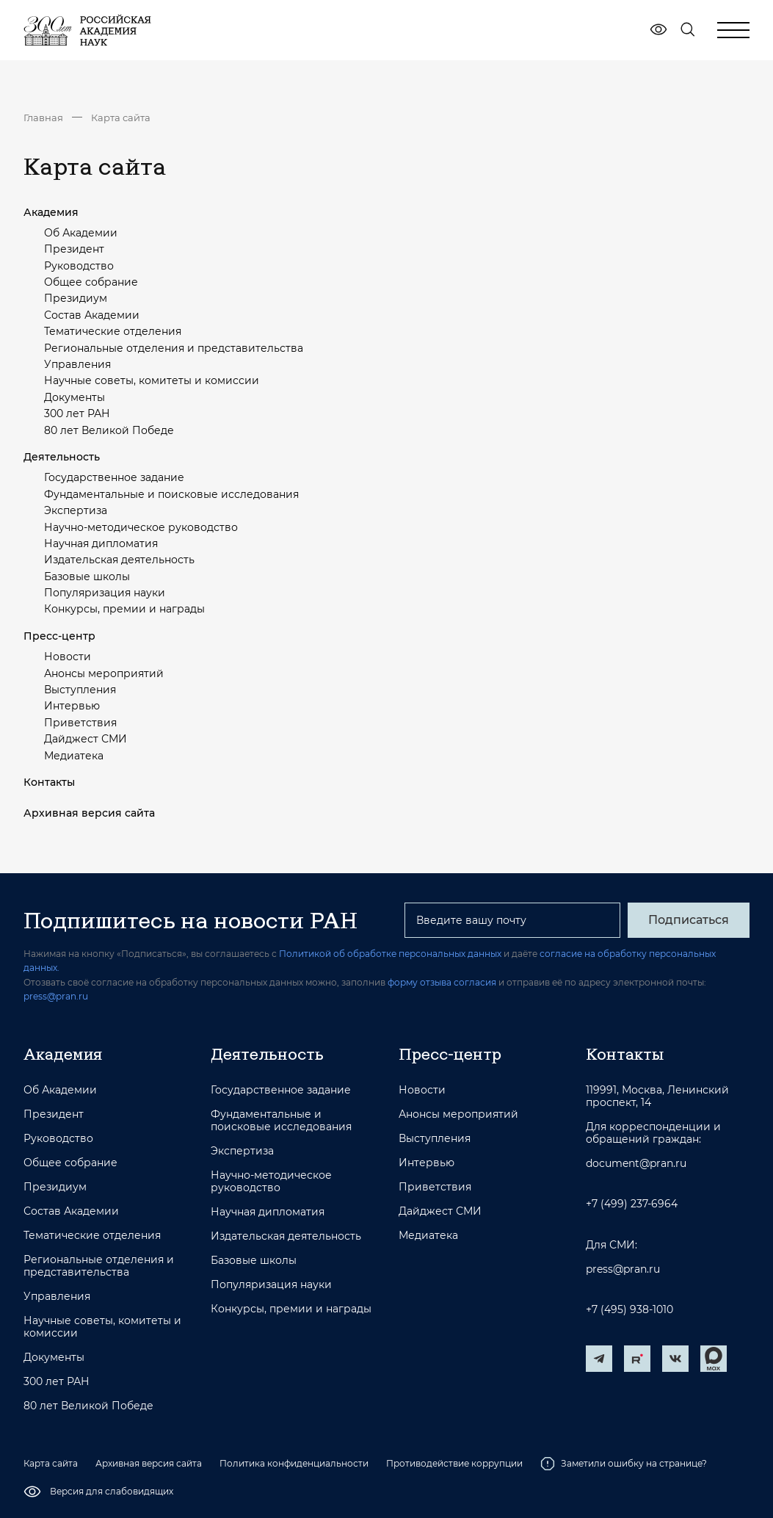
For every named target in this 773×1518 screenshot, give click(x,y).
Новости (67, 656)
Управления (77, 364)
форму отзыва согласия (442, 982)
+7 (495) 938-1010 (629, 1310)
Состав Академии (91, 315)
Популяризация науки (104, 592)
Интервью (72, 705)
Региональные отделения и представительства (173, 348)
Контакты (49, 782)
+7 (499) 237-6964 (632, 1204)
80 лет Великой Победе (109, 430)
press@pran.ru (55, 996)
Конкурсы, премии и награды (124, 608)
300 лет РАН (77, 413)
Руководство (79, 265)
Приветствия (80, 722)
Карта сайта (120, 117)
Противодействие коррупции (454, 1463)
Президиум (75, 298)
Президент (74, 249)
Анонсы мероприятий (104, 673)
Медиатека (74, 755)
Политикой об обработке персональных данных (390, 953)
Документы (74, 397)
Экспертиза (75, 510)
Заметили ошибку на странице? (623, 1463)
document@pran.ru (636, 1163)
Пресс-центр (59, 636)
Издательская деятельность (119, 559)
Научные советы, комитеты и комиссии (151, 380)
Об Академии (80, 232)
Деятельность (61, 456)
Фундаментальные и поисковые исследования (171, 494)
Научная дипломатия (101, 543)
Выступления (80, 689)
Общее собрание (91, 282)
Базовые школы (87, 576)
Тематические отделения (112, 331)
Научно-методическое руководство (141, 527)
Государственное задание (114, 477)
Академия (51, 212)
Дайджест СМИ (85, 738)
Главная (43, 117)
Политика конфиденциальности (294, 1463)
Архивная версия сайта (89, 813)
